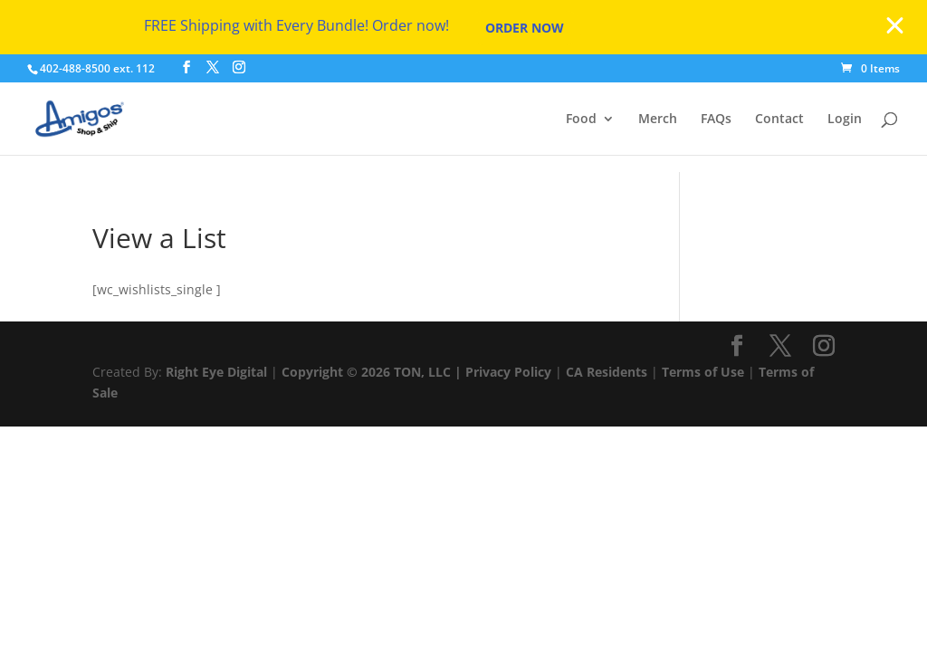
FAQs (716, 119)
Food (581, 119)
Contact (779, 119)
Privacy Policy (508, 371)
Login (844, 119)
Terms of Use (703, 371)
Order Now (524, 27)
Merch (657, 119)
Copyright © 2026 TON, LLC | (373, 371)
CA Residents (606, 371)
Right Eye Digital (216, 371)
